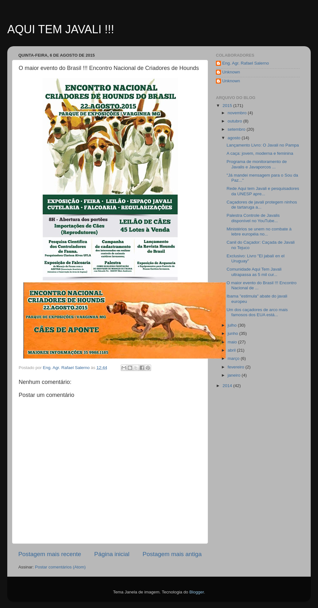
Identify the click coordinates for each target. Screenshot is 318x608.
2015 (228, 105)
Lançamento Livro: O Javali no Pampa (263, 145)
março (234, 358)
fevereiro (236, 367)
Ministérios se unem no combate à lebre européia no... (259, 231)
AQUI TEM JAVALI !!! (60, 29)
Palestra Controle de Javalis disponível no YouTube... (253, 218)
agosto (235, 137)
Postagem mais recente (49, 554)
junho (233, 333)
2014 (228, 385)
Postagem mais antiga (172, 554)
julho (233, 325)
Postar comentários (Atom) (60, 567)
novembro (238, 112)
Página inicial (111, 554)
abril (232, 350)
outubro (235, 121)
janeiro (235, 375)
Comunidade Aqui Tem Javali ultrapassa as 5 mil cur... (254, 272)
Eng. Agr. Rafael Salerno (245, 63)
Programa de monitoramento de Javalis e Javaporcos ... (257, 164)
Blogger (196, 592)
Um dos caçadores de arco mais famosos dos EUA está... (257, 312)
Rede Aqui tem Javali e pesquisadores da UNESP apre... (263, 191)
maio (233, 342)
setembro (237, 129)
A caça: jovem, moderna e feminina (260, 153)
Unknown (231, 72)
